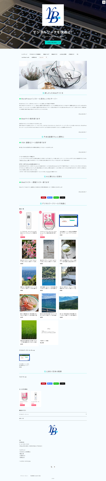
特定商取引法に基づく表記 (35, 475)
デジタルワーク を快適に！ (35, 54)
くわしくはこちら (82, 113)
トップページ (24, 54)
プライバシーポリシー (24, 475)
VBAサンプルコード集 (24, 160)
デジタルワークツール (24, 414)
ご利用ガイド (71, 54)
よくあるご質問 (63, 54)
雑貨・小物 (21, 418)
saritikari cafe (25, 57)
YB (77, 54)
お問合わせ (34, 57)
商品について (46, 54)
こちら (48, 171)
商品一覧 (22, 453)
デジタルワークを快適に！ (25, 451)
